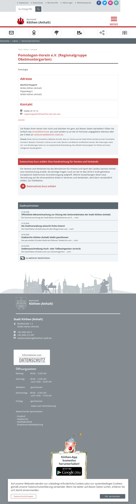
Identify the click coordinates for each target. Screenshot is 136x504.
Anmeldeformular (40, 131)
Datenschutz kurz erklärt (41, 186)
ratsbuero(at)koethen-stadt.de (48, 134)
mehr (76, 217)
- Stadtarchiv (22, 419)
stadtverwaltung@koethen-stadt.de (34, 338)
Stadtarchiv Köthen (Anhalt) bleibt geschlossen (44, 237)
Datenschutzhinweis (23, 496)
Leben (15, 41)
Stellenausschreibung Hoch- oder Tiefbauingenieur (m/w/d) (51, 248)
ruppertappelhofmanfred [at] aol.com (42, 114)
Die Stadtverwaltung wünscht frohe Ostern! (43, 226)
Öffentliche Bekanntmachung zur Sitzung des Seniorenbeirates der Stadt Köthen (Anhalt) (66, 214)
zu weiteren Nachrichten (38, 258)
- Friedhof (20, 416)
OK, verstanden (112, 496)
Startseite (4, 41)
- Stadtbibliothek (24, 421)
